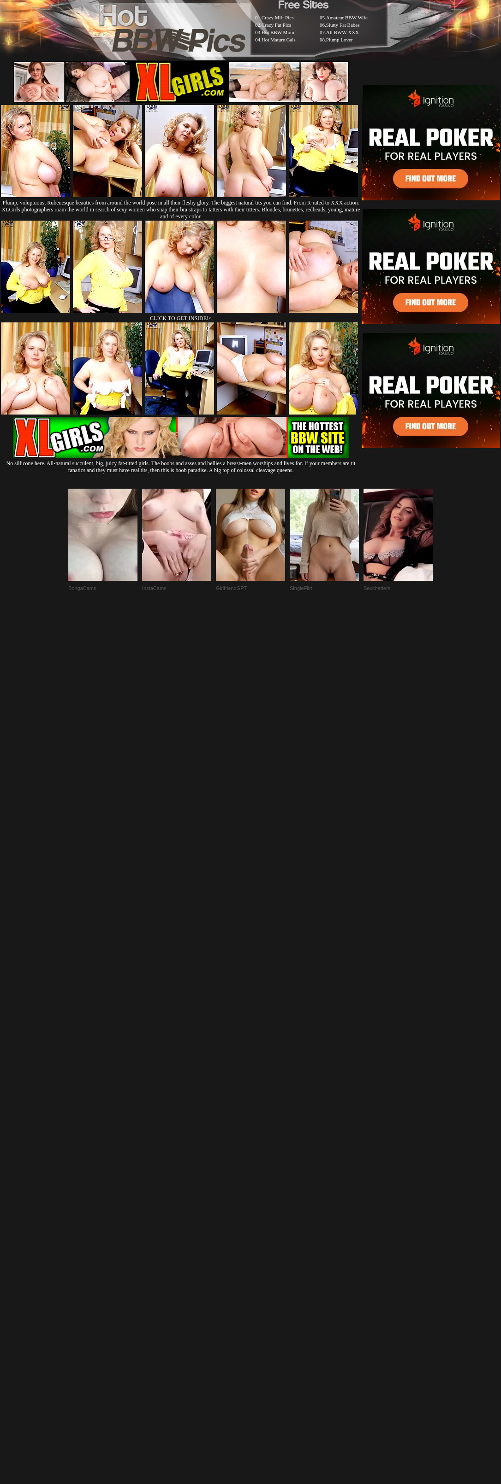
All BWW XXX (342, 32)
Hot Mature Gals (279, 39)
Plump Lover (339, 39)
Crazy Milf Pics (278, 17)
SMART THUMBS (267, 1260)
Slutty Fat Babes (343, 25)
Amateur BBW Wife (347, 17)
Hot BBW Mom (278, 32)
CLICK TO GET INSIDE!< (181, 318)
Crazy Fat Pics (276, 25)
